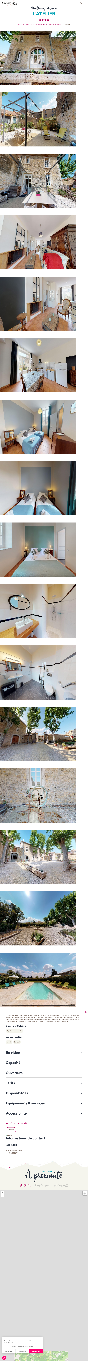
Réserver (11, 1130)
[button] (4, 1357)
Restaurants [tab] (61, 1186)
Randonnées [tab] (42, 1186)
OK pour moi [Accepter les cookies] (36, 1351)
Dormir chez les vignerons (55, 24)
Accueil (20, 24)
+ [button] (2, 1192)
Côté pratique (28, 24)
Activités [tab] (25, 1186)
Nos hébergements (40, 24)
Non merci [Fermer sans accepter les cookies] (8, 1351)
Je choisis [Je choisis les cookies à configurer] (22, 1351)
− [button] (2, 1195)
